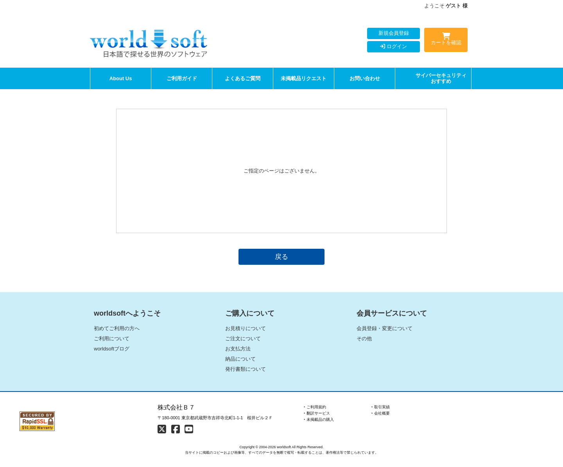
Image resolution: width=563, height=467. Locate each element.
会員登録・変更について (384, 328)
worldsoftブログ (111, 349)
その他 (364, 338)
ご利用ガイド (182, 78)
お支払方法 (238, 349)
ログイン (393, 46)
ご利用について (111, 338)
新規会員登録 (393, 33)
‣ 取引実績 (380, 407)
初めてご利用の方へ (117, 328)
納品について (240, 359)
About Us (120, 78)
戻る (281, 256)
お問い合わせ (365, 78)
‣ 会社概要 (380, 413)
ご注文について (243, 338)
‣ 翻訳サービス (317, 413)
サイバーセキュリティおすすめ (441, 78)
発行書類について (245, 369)
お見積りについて (245, 328)
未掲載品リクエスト (303, 78)
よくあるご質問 (242, 78)
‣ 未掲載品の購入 (319, 419)
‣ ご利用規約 (315, 407)
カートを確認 (446, 40)
